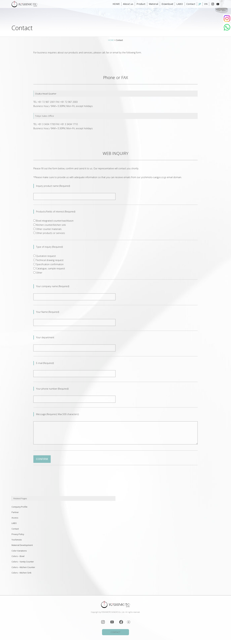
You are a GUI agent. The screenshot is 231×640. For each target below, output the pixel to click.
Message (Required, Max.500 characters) (58, 414)
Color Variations (19, 550)
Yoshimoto (17, 539)
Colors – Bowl (18, 556)
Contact (190, 3)
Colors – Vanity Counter (23, 561)
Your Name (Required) (47, 311)
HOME (116, 3)
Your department (45, 337)
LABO (179, 3)
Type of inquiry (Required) (49, 246)
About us (128, 3)
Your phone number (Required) (52, 388)
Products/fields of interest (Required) (55, 211)
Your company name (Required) (52, 286)
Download (167, 3)
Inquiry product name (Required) (53, 185)
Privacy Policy (18, 534)
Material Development (22, 545)
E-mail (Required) (45, 363)
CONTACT (115, 632)
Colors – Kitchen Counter (23, 567)
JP (200, 3)
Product (141, 3)
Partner (15, 512)
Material (153, 3)
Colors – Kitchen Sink (21, 572)
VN (205, 3)
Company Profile (19, 506)
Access (15, 517)
